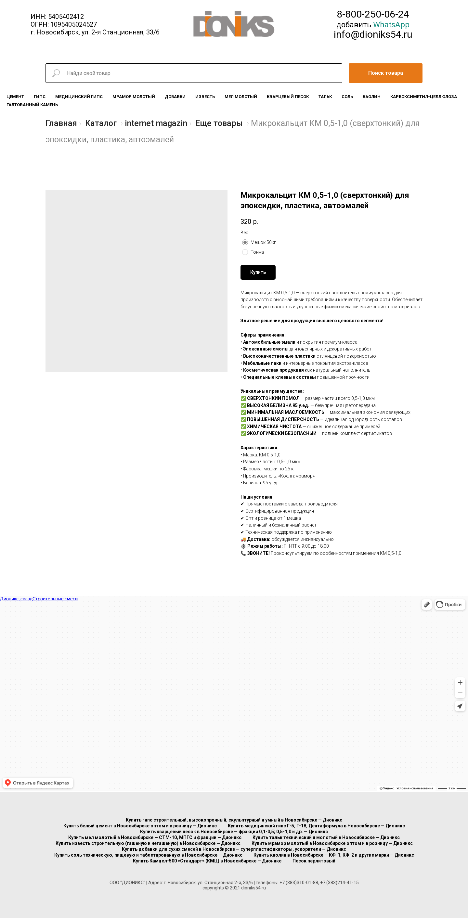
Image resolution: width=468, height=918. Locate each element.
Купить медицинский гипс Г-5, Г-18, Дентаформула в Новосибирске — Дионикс (316, 825)
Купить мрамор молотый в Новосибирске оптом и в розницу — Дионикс (332, 843)
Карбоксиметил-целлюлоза (423, 96)
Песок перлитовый (313, 860)
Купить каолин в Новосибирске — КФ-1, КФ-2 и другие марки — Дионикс (334, 855)
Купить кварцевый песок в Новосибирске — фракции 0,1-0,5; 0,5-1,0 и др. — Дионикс (234, 831)
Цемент (15, 96)
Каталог (101, 123)
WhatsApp (391, 24)
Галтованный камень (32, 104)
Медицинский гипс (79, 96)
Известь (205, 96)
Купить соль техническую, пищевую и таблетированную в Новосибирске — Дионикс (148, 855)
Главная (61, 123)
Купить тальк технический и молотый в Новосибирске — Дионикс (326, 837)
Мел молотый (241, 96)
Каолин (372, 96)
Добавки (175, 96)
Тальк (325, 96)
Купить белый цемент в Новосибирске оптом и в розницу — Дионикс (140, 825)
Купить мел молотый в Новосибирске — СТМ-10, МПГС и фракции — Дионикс (154, 837)
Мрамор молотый (133, 96)
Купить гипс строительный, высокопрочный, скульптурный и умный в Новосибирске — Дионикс (234, 819)
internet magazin (156, 123)
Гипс (40, 96)
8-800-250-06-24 (373, 14)
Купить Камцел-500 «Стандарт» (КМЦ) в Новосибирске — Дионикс (207, 860)
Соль (347, 96)
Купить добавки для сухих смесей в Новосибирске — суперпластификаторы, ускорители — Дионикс (234, 849)
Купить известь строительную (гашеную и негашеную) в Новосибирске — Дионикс (148, 843)
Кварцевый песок (288, 96)
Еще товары (219, 123)
